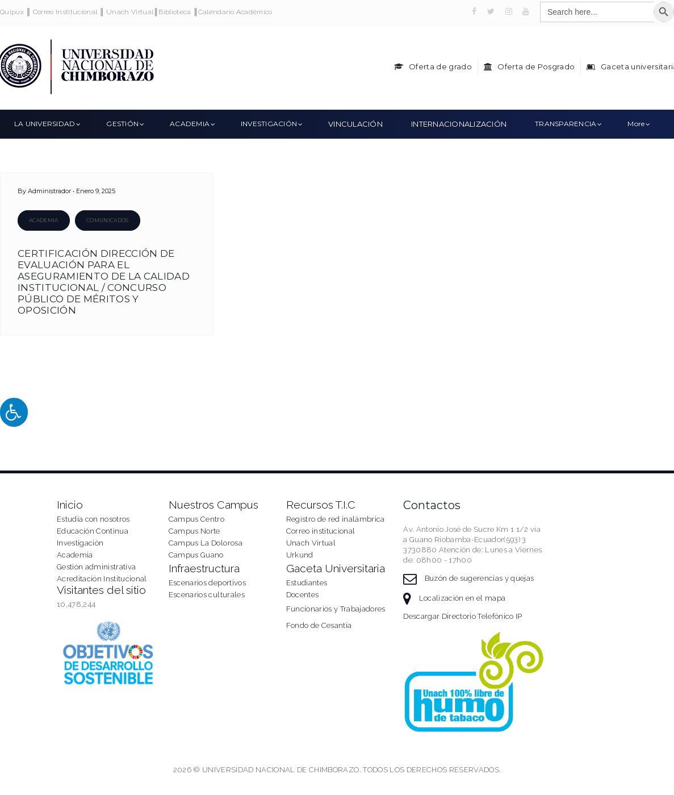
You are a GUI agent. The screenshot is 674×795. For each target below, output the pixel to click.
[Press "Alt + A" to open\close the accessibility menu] (14, 412)
